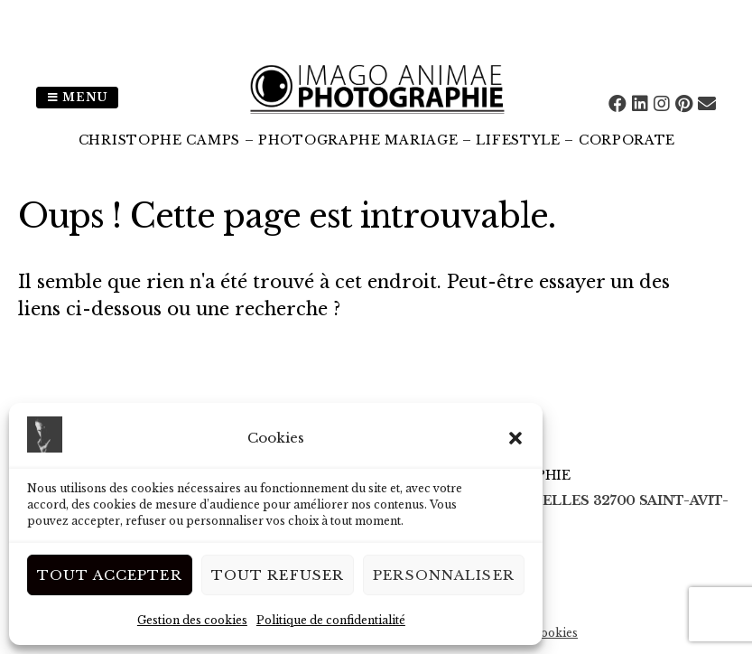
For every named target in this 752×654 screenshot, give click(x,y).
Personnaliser (444, 575)
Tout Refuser (278, 575)
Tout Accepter (109, 575)
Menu (77, 97)
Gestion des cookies (192, 620)
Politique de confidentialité (330, 620)
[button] (515, 438)
